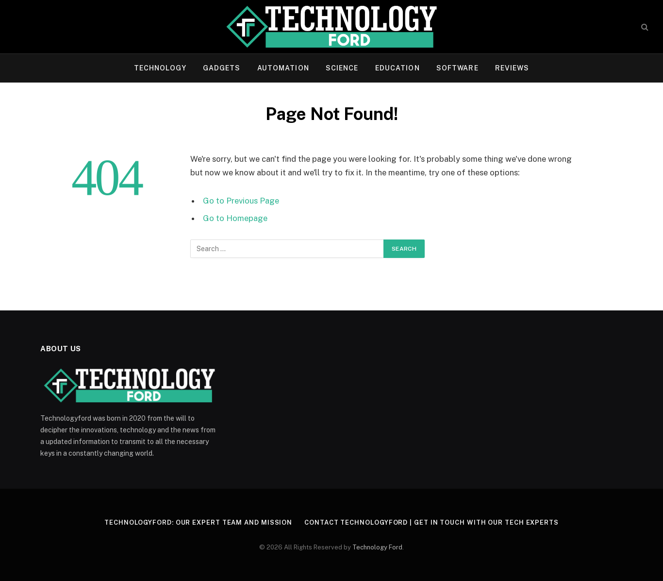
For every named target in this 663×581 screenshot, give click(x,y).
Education (397, 68)
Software (457, 68)
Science (342, 68)
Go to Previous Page (241, 200)
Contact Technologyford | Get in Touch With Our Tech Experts (431, 522)
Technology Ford (377, 547)
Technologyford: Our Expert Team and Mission (198, 522)
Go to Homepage (235, 218)
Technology (160, 68)
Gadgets (222, 68)
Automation (283, 68)
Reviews (512, 68)
